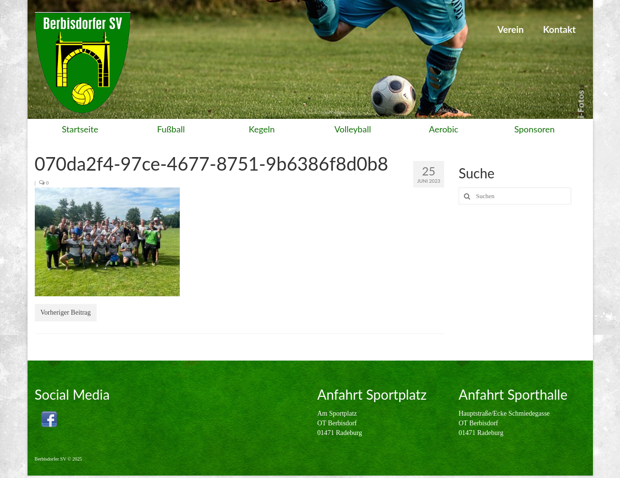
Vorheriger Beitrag (66, 312)
